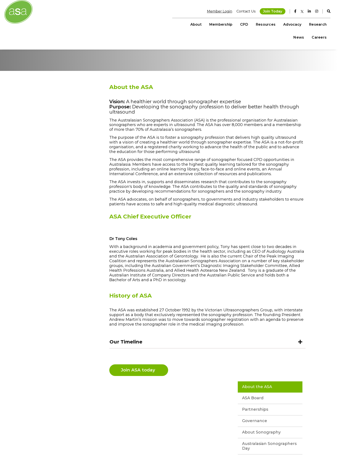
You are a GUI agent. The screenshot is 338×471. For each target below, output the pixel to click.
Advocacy (248, 24)
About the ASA (55, 105)
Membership (177, 24)
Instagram (106, 438)
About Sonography (59, 150)
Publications (143, 450)
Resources (222, 24)
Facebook (106, 442)
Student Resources (148, 446)
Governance (52, 139)
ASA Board (50, 116)
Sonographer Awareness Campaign (160, 459)
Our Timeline (127, 356)
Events (139, 442)
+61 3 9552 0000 (26, 450)
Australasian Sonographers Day (59, 164)
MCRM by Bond (297, 457)
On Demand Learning (150, 438)
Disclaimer (229, 457)
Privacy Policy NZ (274, 457)
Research (274, 24)
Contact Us (243, 11)
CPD (201, 24)
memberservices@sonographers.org (41, 454)
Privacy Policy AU (249, 457)
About (152, 24)
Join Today (269, 11)
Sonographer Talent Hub (152, 454)
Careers (316, 24)
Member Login (216, 11)
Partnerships (53, 127)
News (296, 24)
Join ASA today (140, 383)
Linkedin (105, 450)
